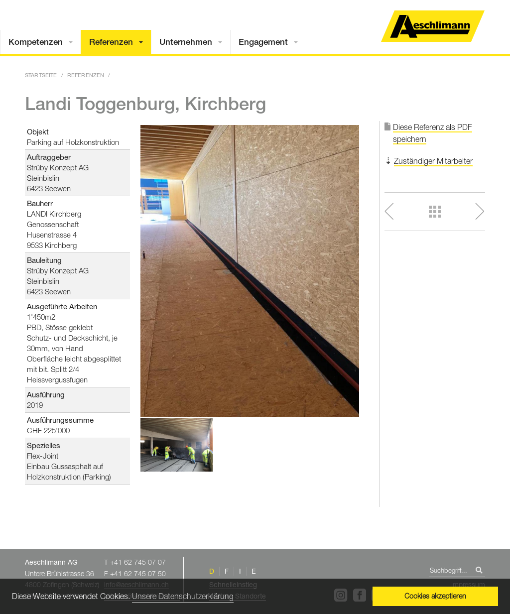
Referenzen (111, 42)
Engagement (263, 42)
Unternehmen (185, 42)
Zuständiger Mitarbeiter (433, 160)
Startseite (41, 75)
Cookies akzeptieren (435, 596)
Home (433, 26)
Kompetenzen (35, 42)
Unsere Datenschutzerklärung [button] (183, 596)
